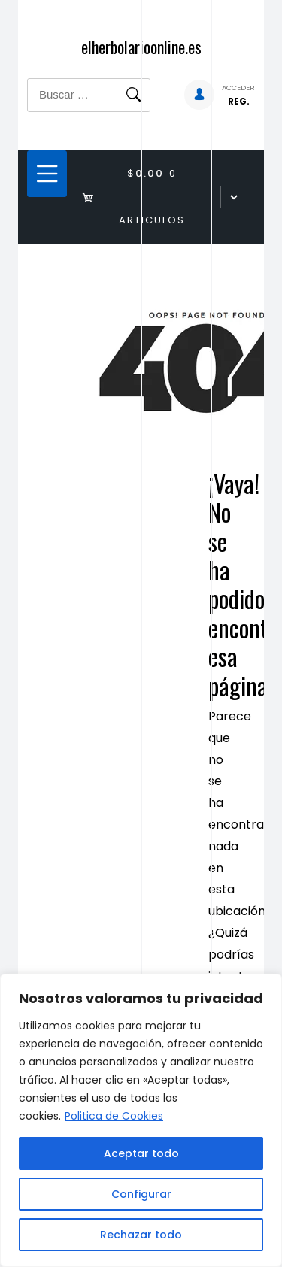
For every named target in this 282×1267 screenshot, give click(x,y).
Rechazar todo (141, 1234)
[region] (141, 1120)
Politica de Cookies (114, 1115)
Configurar (141, 1194)
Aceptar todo (141, 1153)
